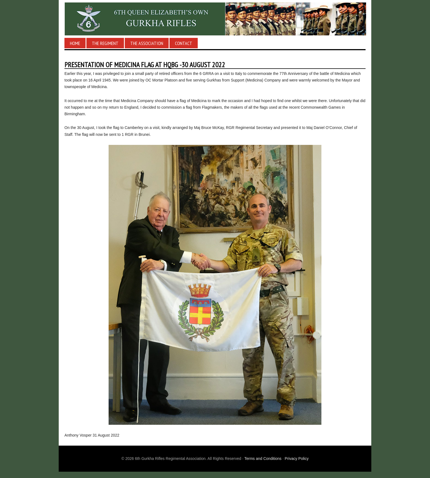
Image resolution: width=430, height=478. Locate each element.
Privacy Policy (297, 458)
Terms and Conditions (262, 458)
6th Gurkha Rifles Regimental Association (215, 19)
